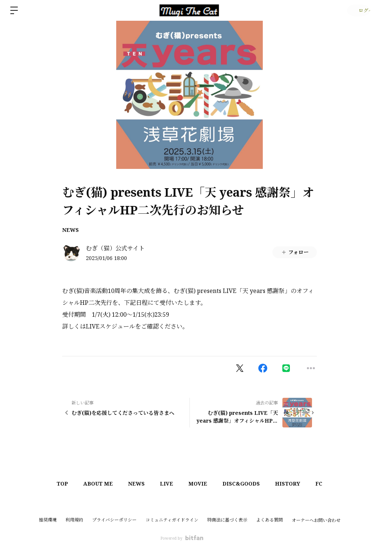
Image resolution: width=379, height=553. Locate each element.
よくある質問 (269, 520)
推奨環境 (48, 520)
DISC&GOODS (246, 483)
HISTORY (296, 483)
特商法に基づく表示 (227, 520)
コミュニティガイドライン (171, 520)
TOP (51, 483)
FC (330, 483)
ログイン (357, 10)
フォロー (295, 252)
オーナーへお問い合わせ (316, 520)
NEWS (70, 229)
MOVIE (199, 483)
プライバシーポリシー (114, 520)
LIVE (165, 483)
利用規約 (74, 520)
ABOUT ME (90, 483)
